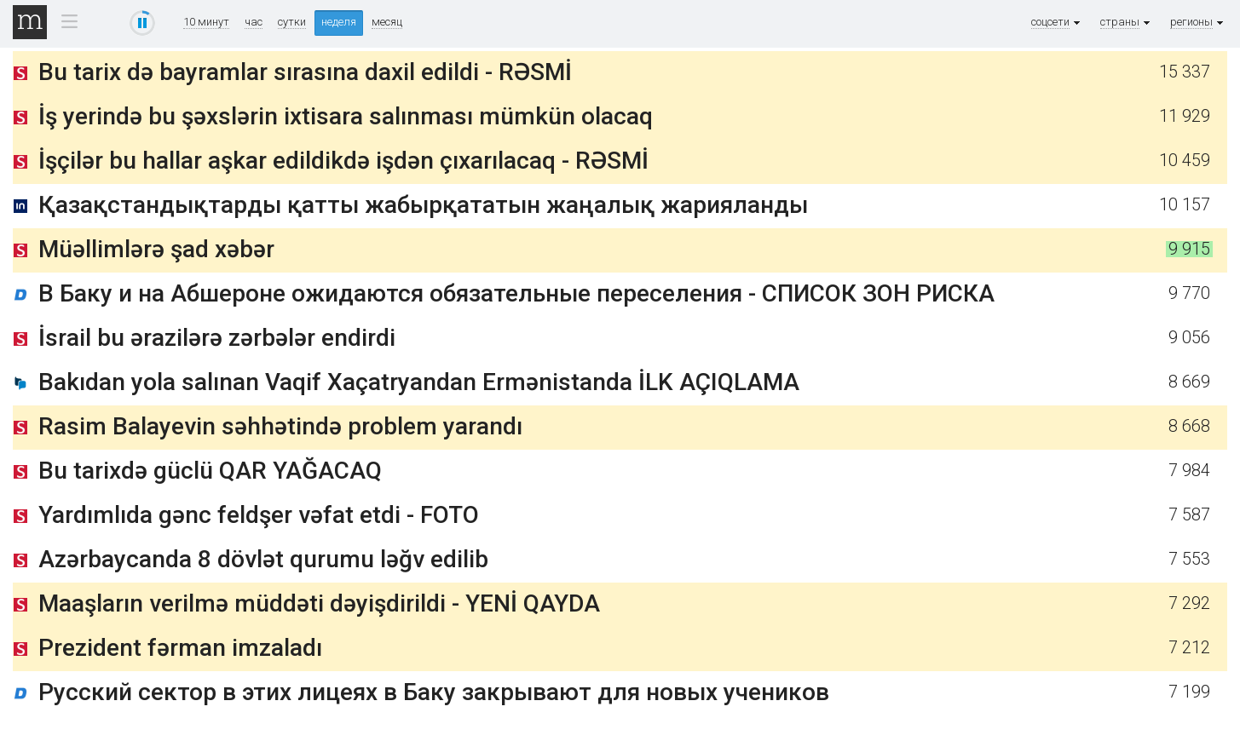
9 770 (1189, 293)
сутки (292, 22)
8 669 (1189, 382)
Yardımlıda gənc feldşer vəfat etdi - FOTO (258, 515)
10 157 (1184, 205)
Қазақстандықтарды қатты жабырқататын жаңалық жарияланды (423, 205)
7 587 (1189, 515)
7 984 (1189, 470)
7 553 (1189, 559)
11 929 (1184, 116)
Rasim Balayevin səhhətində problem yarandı (280, 426)
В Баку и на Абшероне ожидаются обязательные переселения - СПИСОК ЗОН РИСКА (516, 293)
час (253, 22)
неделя (338, 21)
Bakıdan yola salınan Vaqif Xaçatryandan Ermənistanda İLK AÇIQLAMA (418, 382)
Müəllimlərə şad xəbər (156, 249)
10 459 (1184, 160)
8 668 (1189, 426)
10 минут (206, 22)
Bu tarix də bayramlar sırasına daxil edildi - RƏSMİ (305, 72)
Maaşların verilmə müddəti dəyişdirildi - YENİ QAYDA (319, 603)
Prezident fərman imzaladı (180, 648)
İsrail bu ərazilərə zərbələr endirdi (216, 338)
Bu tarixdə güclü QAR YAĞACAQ (210, 471)
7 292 (1189, 603)
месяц (387, 22)
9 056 (1189, 338)
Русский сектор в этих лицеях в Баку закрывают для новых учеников (433, 692)
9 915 (1189, 249)
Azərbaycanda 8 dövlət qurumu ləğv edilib (263, 559)
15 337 (1184, 72)
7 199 (1189, 692)
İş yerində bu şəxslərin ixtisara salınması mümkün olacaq (345, 116)
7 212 (1189, 648)
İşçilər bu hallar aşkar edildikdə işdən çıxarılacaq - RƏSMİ (343, 160)
